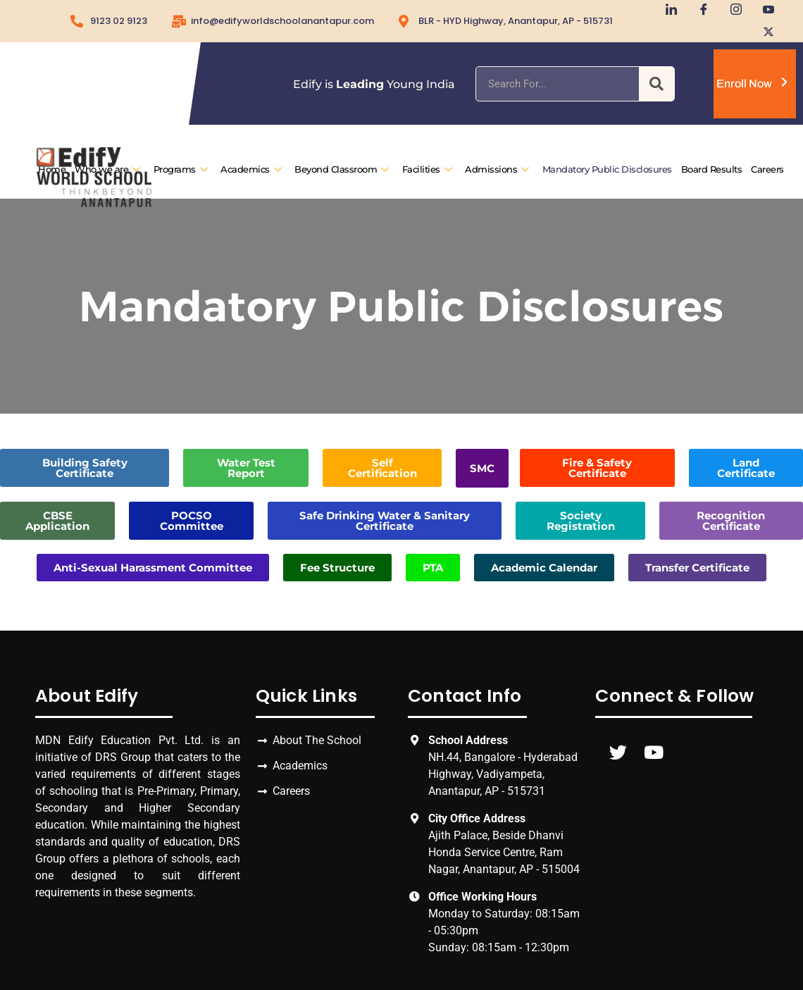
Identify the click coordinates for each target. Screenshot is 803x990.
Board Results (711, 169)
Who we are (107, 170)
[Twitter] (763, 31)
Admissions (497, 170)
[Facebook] (698, 10)
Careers (767, 169)
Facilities (427, 170)
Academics (250, 170)
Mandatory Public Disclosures (606, 169)
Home (52, 169)
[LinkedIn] (666, 10)
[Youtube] (763, 10)
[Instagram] (731, 10)
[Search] (656, 84)
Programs (180, 170)
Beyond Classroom (341, 170)
